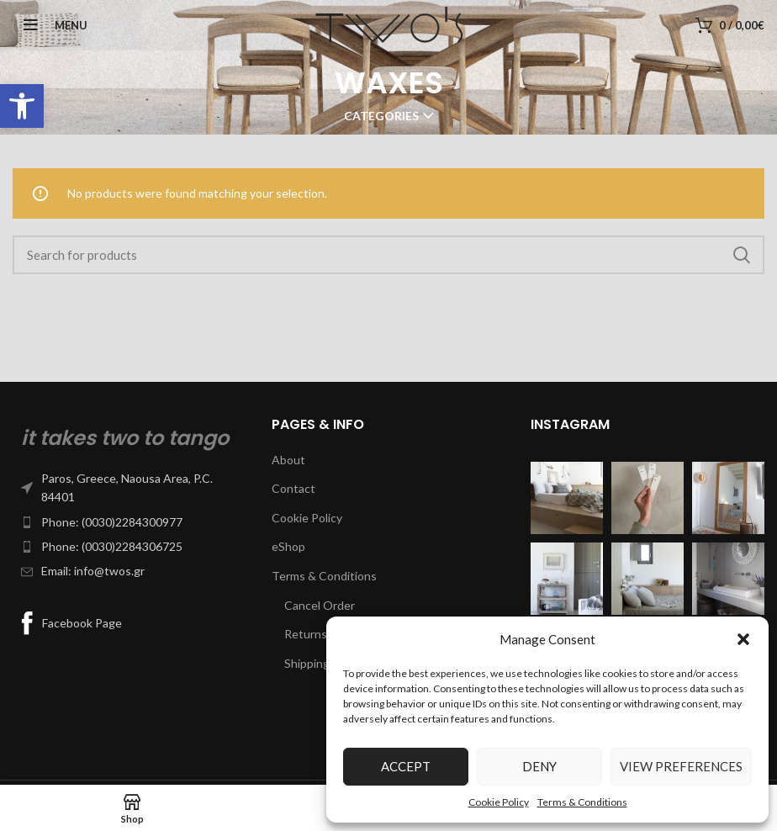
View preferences (681, 766)
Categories (381, 116)
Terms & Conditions (582, 802)
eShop (288, 546)
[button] (22, 106)
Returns (305, 634)
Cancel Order (319, 605)
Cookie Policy (498, 802)
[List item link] (129, 488)
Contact (293, 488)
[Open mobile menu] (50, 25)
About (288, 460)
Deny (539, 766)
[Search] (388, 255)
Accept (406, 766)
